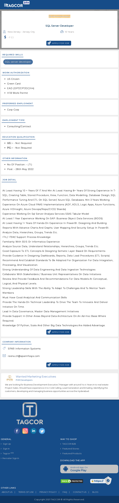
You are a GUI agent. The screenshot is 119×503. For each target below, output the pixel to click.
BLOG (92, 492)
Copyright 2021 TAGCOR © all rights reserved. (59, 499)
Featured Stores (69, 448)
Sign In (5, 448)
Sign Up (6, 444)
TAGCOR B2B (68, 444)
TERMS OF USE (23, 492)
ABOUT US (7, 492)
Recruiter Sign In (10, 458)
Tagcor (7, 453)
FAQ (62, 492)
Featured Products (71, 453)
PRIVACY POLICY (45, 492)
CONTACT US (76, 492)
